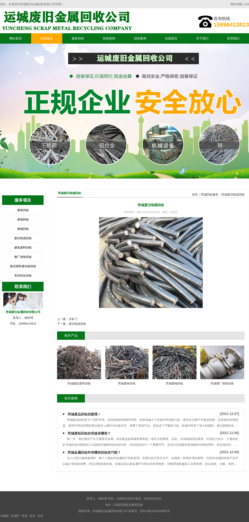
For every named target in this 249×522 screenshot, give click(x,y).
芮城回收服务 (209, 194)
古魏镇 (4, 515)
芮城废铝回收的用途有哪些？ (89, 433)
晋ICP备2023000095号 (155, 511)
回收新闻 (109, 38)
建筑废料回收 (23, 247)
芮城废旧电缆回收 (233, 194)
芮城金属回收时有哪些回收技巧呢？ (94, 452)
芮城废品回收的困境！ (84, 414)
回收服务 (46, 38)
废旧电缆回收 (23, 238)
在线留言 (171, 38)
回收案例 (140, 38)
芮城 (24, 515)
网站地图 (236, 4)
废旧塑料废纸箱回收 (23, 266)
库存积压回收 (23, 275)
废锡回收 (23, 228)
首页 (195, 194)
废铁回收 (78, 38)
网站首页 (15, 38)
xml (246, 4)
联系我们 (233, 38)
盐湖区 (15, 515)
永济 (40, 515)
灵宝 (32, 515)
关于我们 (202, 38)
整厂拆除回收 (23, 257)
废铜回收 (23, 219)
